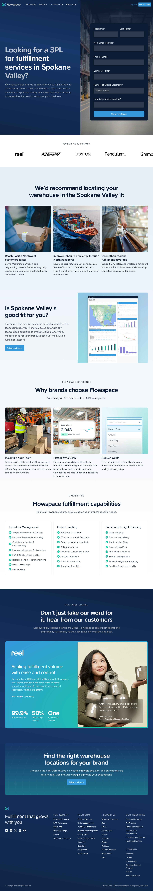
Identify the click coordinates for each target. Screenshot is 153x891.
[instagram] (20, 830)
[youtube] (24, 830)
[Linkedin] (6, 830)
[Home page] (11, 5)
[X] (15, 830)
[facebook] (11, 830)
